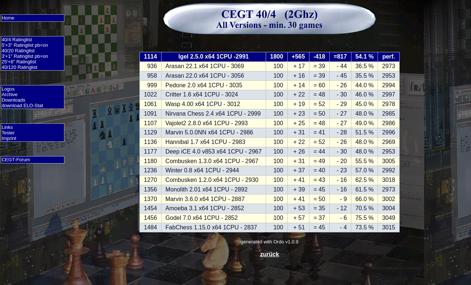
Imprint (8, 138)
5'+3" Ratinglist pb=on (24, 45)
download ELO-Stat (22, 105)
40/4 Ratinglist (16, 39)
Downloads (13, 100)
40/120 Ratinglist (19, 67)
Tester (7, 133)
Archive (9, 94)
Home (7, 18)
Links (7, 127)
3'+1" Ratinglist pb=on (24, 56)
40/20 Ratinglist (18, 50)
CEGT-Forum (15, 159)
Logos (7, 89)
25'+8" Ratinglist (18, 61)
